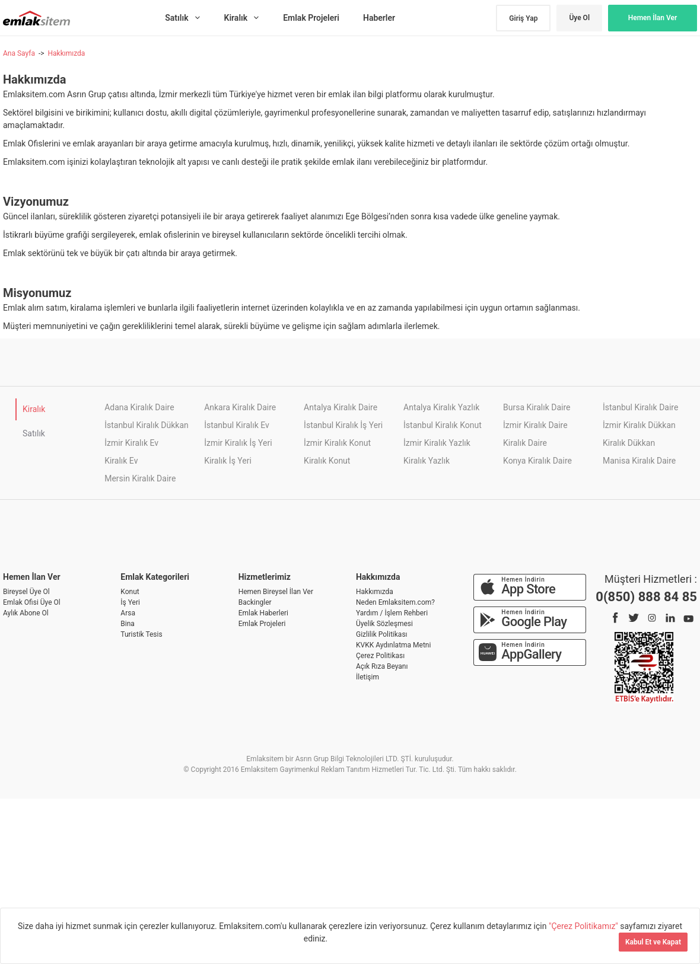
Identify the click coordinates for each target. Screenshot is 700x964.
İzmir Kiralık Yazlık (436, 443)
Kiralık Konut (327, 460)
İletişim (367, 677)
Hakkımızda (66, 53)
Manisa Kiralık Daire (639, 460)
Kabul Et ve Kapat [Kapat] (653, 942)
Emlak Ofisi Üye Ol (32, 602)
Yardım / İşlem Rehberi (392, 613)
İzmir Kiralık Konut (337, 443)
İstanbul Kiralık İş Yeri (343, 425)
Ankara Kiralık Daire (240, 407)
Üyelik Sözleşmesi (384, 624)
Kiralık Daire (525, 443)
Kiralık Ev (121, 460)
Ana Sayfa (19, 53)
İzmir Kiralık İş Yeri (238, 443)
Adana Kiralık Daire (139, 407)
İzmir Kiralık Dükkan (639, 425)
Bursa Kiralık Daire (536, 407)
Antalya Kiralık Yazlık (441, 407)
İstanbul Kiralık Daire (640, 407)
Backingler (255, 602)
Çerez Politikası (380, 656)
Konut (129, 592)
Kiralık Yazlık (426, 460)
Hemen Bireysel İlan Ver (275, 592)
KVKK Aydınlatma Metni (393, 645)
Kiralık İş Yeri (228, 460)
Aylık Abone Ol (26, 613)
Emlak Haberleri (263, 613)
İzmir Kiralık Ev (131, 443)
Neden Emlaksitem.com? (395, 602)
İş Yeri (130, 602)
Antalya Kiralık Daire (340, 407)
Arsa (127, 613)
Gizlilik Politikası (382, 634)
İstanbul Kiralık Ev (236, 425)
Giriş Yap (523, 18)
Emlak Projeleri (262, 624)
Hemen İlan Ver (652, 18)
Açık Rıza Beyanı (382, 666)
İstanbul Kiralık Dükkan (146, 425)
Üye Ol (579, 18)
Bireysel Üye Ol (26, 592)
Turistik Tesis (141, 634)
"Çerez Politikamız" (584, 926)
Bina (127, 624)
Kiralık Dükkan (629, 443)
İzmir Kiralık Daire (535, 425)
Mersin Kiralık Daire (140, 478)
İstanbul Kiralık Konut (442, 425)
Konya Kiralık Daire (537, 460)
